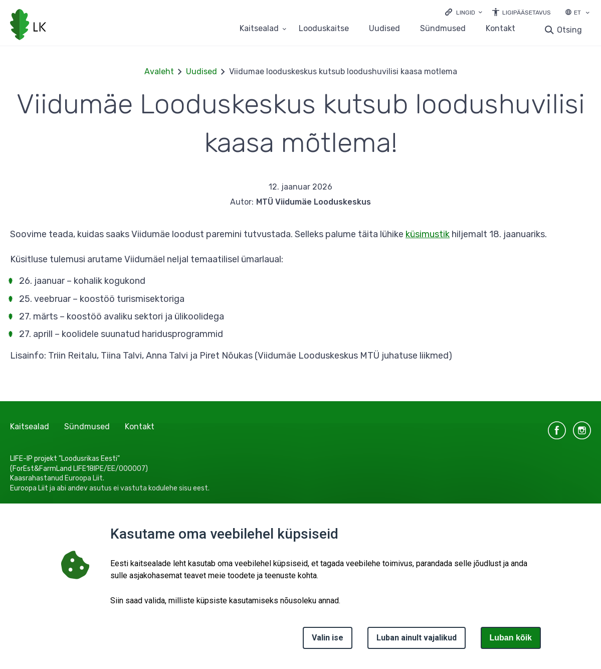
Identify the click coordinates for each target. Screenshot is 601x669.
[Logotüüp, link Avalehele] (28, 25)
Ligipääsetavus (526, 12)
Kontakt (500, 29)
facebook (557, 430)
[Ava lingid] (463, 12)
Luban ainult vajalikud (416, 637)
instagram (582, 430)
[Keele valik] (587, 14)
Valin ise (327, 637)
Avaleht (159, 71)
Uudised (384, 29)
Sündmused (443, 29)
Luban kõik (511, 637)
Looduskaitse (324, 29)
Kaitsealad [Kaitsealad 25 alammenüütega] (259, 29)
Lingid (465, 12)
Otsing (569, 30)
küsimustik (428, 234)
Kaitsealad (29, 426)
